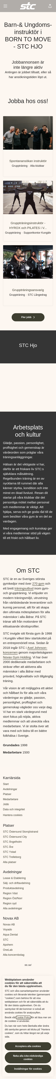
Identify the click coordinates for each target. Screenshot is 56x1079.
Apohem (8, 944)
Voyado (7, 929)
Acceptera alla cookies (28, 1046)
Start (6, 784)
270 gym (38, 583)
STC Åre (8, 846)
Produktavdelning (13, 888)
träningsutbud (23, 588)
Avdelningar (10, 789)
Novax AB (9, 924)
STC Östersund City (15, 836)
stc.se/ (27, 965)
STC (5, 939)
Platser (7, 794)
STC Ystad (9, 851)
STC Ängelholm (12, 841)
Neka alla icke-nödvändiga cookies (28, 1057)
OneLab (8, 949)
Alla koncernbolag (13, 954)
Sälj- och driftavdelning (16, 883)
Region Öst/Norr (12, 898)
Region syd (9, 903)
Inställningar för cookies (28, 1069)
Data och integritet (14, 809)
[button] (50, 6)
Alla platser (9, 862)
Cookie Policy (23, 1017)
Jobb (6, 804)
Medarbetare (10, 799)
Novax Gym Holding (17, 657)
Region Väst (10, 893)
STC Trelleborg (12, 856)
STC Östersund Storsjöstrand (20, 831)
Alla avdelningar (12, 908)
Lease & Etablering (14, 878)
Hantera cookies (12, 815)
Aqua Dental (10, 934)
